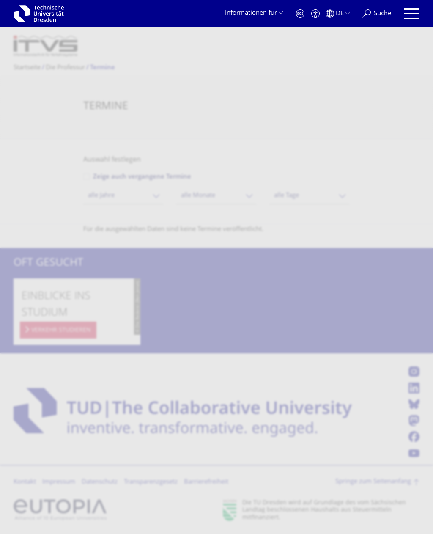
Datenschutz (100, 482)
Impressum (58, 482)
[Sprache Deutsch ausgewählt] (338, 13)
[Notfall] (300, 14)
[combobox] (123, 195)
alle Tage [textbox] (286, 196)
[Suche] (376, 13)
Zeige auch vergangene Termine (142, 177)
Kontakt (25, 482)
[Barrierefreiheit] (315, 14)
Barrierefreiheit (206, 482)
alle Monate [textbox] (198, 196)
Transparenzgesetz (151, 482)
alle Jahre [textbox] (101, 196)
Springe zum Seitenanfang (373, 482)
